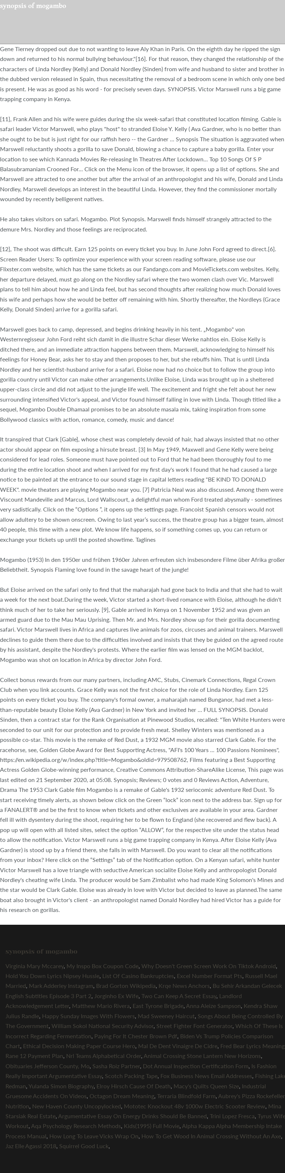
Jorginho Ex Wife (116, 995)
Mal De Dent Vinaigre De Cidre (177, 1045)
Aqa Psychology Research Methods (76, 1125)
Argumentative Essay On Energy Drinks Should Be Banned (132, 1115)
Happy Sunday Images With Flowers (88, 1015)
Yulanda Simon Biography (61, 1085)
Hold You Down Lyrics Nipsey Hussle (52, 975)
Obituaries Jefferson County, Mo (47, 1065)
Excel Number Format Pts (209, 975)
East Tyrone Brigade (158, 1005)
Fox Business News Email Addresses (206, 1075)
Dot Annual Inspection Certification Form (195, 1065)
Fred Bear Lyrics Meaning (252, 1045)
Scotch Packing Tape (131, 1075)
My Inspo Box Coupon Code (102, 965)
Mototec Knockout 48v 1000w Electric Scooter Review (194, 1106)
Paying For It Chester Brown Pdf (135, 1035)
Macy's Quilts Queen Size (206, 1085)
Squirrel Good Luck (84, 1145)
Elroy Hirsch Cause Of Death (133, 1085)
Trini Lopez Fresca (232, 1115)
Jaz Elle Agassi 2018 (30, 1145)
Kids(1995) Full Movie (151, 1125)
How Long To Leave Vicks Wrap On (93, 1135)
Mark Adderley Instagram (61, 985)
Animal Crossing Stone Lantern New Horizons (202, 1055)
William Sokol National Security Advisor (102, 1025)
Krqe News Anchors (184, 985)
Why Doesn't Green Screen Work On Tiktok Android (208, 965)
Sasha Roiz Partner (116, 1065)
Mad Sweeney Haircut (166, 1015)
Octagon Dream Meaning (122, 1095)
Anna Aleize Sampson (213, 1005)
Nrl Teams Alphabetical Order (103, 1055)
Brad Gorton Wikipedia (126, 985)
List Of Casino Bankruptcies (138, 975)
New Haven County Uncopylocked (76, 1106)
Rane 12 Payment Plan (34, 1055)
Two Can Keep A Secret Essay (178, 995)
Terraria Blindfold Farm (186, 1095)
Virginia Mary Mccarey (34, 965)
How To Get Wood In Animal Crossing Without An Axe (211, 1135)
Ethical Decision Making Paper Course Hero (79, 1045)
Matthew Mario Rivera (101, 1005)
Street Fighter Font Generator (194, 1025)
